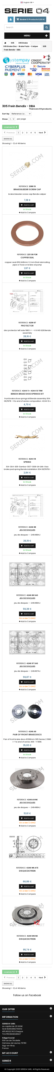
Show (5, 119)
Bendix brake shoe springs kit (27, 393)
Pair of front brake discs (27, 734)
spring (27, 462)
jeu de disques (27, 530)
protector (27, 325)
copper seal (27, 257)
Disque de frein (27, 870)
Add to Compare (28, 212)
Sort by (5, 113)
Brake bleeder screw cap (27, 189)
